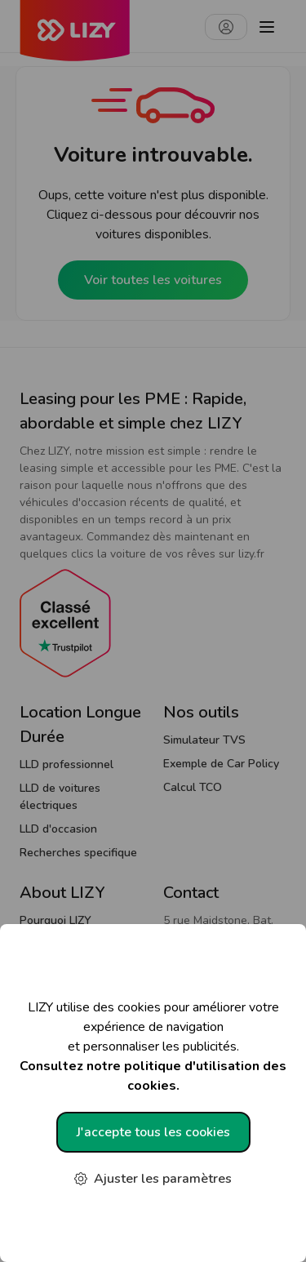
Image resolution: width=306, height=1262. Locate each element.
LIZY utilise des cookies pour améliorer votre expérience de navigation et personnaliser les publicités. (153, 1046)
